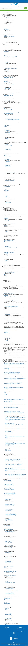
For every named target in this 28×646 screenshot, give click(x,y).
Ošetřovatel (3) (7, 321)
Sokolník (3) (5, 126)
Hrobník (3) (5, 108)
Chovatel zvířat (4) (6, 129)
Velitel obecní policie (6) (8, 499)
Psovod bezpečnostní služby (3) (9, 578)
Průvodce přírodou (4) (8, 202)
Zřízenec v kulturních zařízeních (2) (9, 566)
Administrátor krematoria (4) (8, 109)
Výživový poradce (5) (7, 159)
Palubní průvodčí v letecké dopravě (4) (10, 172)
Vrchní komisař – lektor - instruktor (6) (9, 406)
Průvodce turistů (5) (7, 197)
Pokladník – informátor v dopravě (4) (9, 252)
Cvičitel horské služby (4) (8, 613)
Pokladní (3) (6, 255)
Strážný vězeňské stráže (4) (8, 562)
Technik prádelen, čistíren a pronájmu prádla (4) (10, 56)
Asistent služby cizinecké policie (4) (9, 485)
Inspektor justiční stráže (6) (7, 525)
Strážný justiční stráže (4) (8, 535)
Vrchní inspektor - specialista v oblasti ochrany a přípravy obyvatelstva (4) (14, 367)
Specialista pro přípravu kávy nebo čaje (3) (9, 36)
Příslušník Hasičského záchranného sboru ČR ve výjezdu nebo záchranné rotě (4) (15, 378)
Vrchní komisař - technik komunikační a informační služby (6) (13, 465)
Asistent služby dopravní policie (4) (8, 484)
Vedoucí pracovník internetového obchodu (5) (11, 247)
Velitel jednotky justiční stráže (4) (8, 529)
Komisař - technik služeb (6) (8, 445)
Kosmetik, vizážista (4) (7, 82)
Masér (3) (5, 78)
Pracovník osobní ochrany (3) (9, 586)
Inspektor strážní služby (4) (8, 542)
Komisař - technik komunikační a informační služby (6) (11, 373)
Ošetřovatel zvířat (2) (7, 130)
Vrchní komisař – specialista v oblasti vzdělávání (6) (11, 407)
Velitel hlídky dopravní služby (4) (9, 523)
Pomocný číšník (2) (6, 29)
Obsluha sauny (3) (6, 154)
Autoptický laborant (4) (7, 328)
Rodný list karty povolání (21, 628)
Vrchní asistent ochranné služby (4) (9, 509)
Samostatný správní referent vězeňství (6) (10, 531)
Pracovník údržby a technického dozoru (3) (10, 72)
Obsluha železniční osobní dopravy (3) (9, 177)
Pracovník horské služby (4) (8, 618)
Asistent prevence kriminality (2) (9, 505)
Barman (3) (5, 35)
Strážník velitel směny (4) (7, 480)
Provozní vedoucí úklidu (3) (7, 54)
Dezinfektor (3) (6, 332)
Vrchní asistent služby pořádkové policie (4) (10, 493)
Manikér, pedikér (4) (6, 81)
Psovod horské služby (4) (8, 615)
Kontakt (14, 633)
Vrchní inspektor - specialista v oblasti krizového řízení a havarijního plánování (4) (15, 364)
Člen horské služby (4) (7, 603)
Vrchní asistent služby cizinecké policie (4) (9, 494)
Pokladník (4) (6, 253)
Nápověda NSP (21, 627)
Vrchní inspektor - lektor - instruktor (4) (10, 438)
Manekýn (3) (5, 274)
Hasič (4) (5, 392)
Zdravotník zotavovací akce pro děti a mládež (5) (11, 300)
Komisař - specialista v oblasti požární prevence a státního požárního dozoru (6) (14, 408)
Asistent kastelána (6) (7, 186)
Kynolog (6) (6, 138)
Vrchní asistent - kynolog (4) (8, 510)
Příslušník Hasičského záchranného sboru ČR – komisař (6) (12, 411)
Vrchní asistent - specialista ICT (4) (8, 488)
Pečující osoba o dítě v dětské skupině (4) (8, 293)
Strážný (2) (5, 567)
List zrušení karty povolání (21, 631)
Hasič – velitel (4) (6, 369)
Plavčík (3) (5, 602)
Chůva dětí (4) (6, 295)
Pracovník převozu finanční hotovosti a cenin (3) (10, 571)
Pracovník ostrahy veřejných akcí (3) (10, 582)
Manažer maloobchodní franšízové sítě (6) (10, 223)
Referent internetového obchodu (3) (10, 272)
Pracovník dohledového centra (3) (9, 588)
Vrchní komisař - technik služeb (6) (8, 401)
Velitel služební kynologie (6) (9, 520)
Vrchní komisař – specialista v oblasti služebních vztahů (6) (12, 372)
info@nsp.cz (14, 642)
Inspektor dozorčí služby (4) (8, 541)
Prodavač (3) (6, 225)
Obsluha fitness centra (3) (7, 156)
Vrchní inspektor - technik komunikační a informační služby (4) (12, 379)
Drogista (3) (6, 231)
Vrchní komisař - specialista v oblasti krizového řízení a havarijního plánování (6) (14, 363)
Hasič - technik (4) (6, 368)
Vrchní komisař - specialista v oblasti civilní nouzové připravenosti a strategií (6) (14, 415)
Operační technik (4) (7, 449)
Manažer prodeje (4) (7, 241)
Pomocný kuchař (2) (6, 17)
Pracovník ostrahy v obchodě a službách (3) (10, 575)
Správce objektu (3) (6, 70)
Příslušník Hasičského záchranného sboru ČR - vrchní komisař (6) (12, 383)
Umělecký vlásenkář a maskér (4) (8, 77)
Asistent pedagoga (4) (8, 314)
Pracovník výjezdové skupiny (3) (8, 572)
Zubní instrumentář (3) (7, 333)
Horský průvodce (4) (6, 190)
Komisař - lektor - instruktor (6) (8, 391)
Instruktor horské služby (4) (7, 598)
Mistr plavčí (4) (6, 599)
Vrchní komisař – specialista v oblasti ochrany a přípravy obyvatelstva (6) (14, 387)
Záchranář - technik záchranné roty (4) (10, 430)
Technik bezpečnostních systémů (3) (10, 594)
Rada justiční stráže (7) (8, 552)
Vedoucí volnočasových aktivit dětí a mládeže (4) (11, 306)
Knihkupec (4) (6, 217)
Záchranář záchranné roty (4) (8, 388)
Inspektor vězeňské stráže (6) (9, 545)
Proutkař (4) (5, 155)
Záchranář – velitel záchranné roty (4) (10, 423)
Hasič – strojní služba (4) (7, 384)
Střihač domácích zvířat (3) (7, 125)
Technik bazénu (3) (6, 51)
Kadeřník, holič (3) (6, 96)
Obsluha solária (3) (7, 165)
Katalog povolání (7, 627)
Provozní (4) (5, 55)
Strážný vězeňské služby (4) (8, 561)
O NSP (14, 632)
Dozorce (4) (6, 557)
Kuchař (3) (6, 21)
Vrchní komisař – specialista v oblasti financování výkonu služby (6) (13, 382)
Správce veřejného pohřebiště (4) (8, 113)
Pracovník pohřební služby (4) (9, 118)
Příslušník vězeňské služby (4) (9, 558)
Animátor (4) (6, 191)
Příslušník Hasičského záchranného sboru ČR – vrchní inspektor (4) (14, 424)
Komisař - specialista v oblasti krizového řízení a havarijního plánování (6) (14, 412)
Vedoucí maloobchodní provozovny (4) (9, 240)
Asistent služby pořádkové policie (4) (9, 489)
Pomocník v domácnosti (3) (7, 45)
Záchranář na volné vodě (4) (8, 620)
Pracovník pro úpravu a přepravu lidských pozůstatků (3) (11, 112)
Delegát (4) (5, 189)
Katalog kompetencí (7, 628)
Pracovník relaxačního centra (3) (9, 93)
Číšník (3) (5, 28)
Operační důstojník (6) (7, 402)
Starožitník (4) (6, 218)
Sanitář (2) (5, 331)
